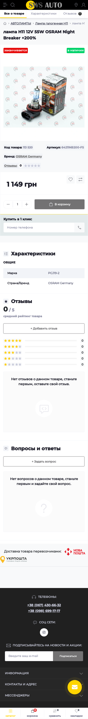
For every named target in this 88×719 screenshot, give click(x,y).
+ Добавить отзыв (43, 328)
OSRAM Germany (29, 156)
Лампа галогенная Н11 (51, 23)
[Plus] (26, 204)
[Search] (13, 5)
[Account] (83, 5)
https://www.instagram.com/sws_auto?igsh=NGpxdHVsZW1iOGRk (44, 632)
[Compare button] (80, 179)
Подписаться (68, 656)
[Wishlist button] (71, 179)
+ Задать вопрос (44, 461)
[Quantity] (17, 204)
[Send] (80, 227)
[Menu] (5, 5)
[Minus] (8, 204)
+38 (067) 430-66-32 (44, 605)
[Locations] (76, 5)
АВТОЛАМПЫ (21, 23)
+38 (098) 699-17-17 (44, 611)
